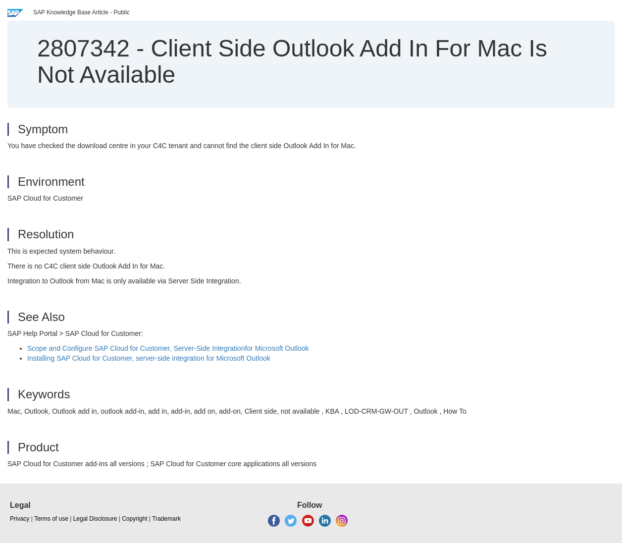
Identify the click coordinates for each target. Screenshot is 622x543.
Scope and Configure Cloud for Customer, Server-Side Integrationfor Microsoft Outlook (168, 348)
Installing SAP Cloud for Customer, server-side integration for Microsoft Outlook (148, 358)
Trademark (166, 518)
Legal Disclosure (95, 518)
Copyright (134, 518)
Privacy (19, 518)
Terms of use (51, 518)
